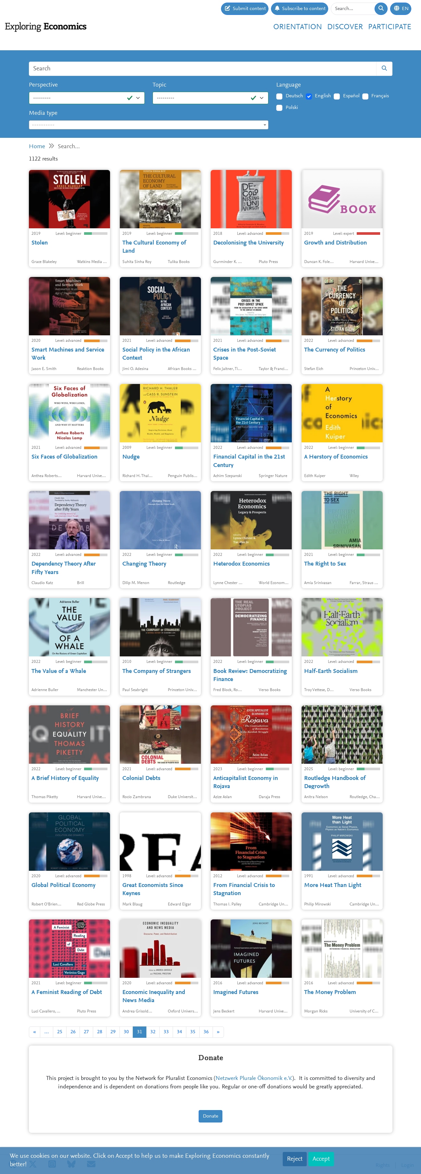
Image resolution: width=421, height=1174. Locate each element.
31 (139, 1032)
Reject (295, 1159)
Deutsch (294, 96)
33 (166, 1032)
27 (86, 1032)
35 (192, 1032)
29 (113, 1032)
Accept (321, 1159)
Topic (159, 85)
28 (99, 1032)
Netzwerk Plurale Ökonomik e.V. (254, 1079)
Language (288, 85)
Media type (43, 113)
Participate (389, 27)
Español (351, 96)
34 (179, 1032)
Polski (292, 107)
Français (380, 96)
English (323, 96)
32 (152, 1032)
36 (206, 1032)
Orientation (297, 27)
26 (73, 1032)
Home (37, 147)
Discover (345, 27)
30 (126, 1032)
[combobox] (149, 124)
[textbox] (148, 125)
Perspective (43, 85)
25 (59, 1032)
